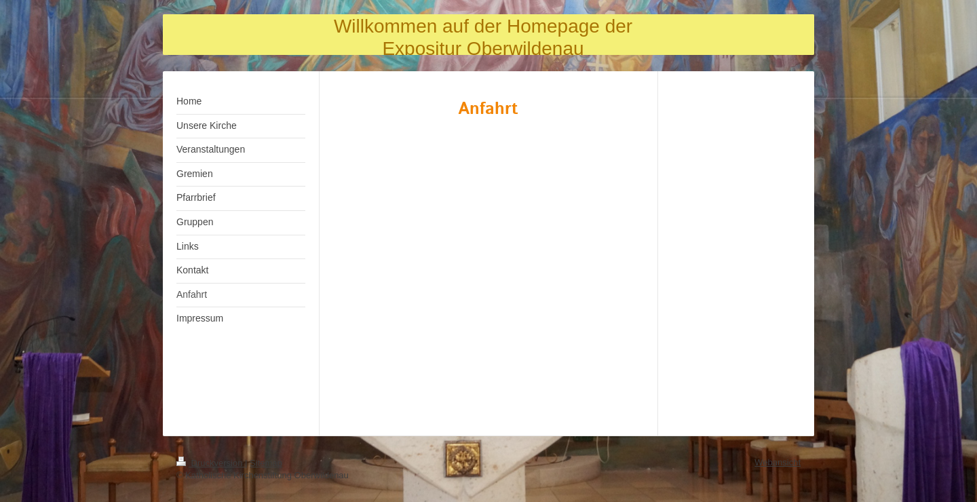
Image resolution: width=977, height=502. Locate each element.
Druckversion (210, 463)
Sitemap (266, 463)
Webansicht (777, 462)
